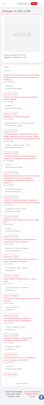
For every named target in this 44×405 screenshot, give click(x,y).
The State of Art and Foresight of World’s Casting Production (21, 300)
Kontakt (32, 396)
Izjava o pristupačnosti (31, 392)
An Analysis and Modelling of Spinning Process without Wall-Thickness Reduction (20, 240)
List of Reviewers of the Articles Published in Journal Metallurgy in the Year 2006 (19, 359)
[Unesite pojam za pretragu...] (24, 4)
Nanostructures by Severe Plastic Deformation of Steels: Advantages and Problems (21, 260)
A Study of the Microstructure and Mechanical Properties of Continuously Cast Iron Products (20, 157)
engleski (10, 94)
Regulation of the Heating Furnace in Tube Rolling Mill (21, 221)
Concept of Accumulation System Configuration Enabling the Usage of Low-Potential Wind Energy (22, 201)
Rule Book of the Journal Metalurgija (16, 117)
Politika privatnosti (31, 394)
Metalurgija (7, 11)
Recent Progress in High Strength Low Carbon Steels (20, 280)
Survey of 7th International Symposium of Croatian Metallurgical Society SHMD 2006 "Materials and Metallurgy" (21, 77)
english (34, 3)
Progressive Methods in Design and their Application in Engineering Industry (18, 339)
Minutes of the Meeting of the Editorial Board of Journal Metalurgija (21, 98)
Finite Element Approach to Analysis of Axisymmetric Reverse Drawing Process (18, 319)
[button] (40, 4)
